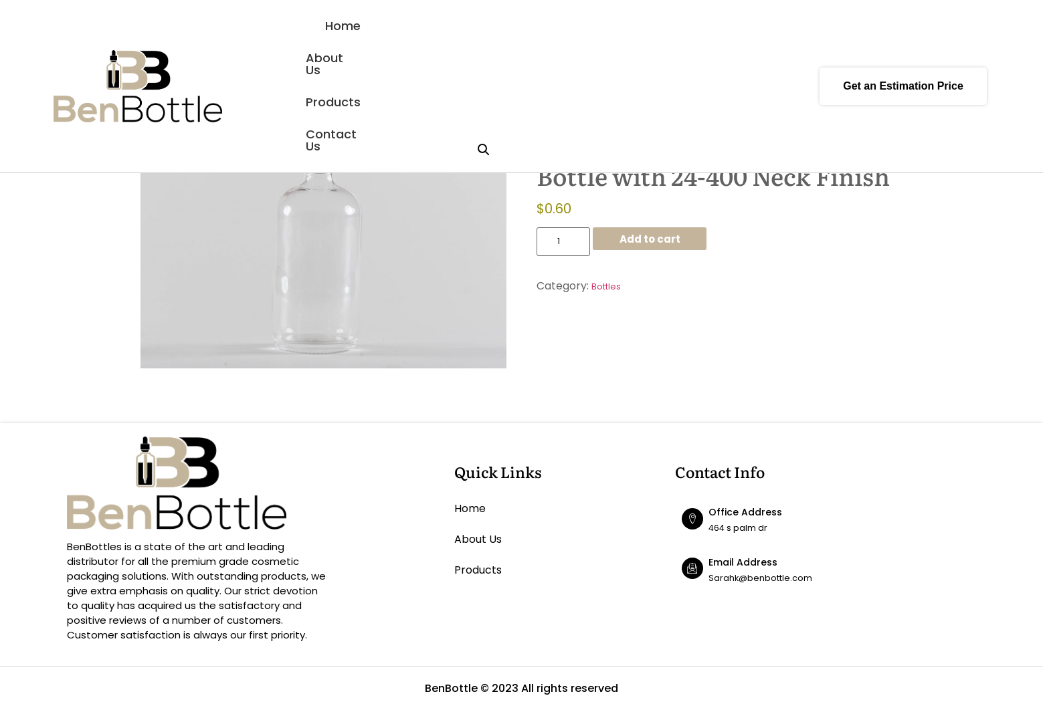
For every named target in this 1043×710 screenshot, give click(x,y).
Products (547, 49)
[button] (484, 150)
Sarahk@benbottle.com (760, 578)
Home (407, 49)
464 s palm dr (737, 528)
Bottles (192, 108)
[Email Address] (692, 568)
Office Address (745, 512)
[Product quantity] (563, 242)
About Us (472, 49)
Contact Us (629, 49)
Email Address (742, 562)
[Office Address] (692, 518)
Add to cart (649, 239)
